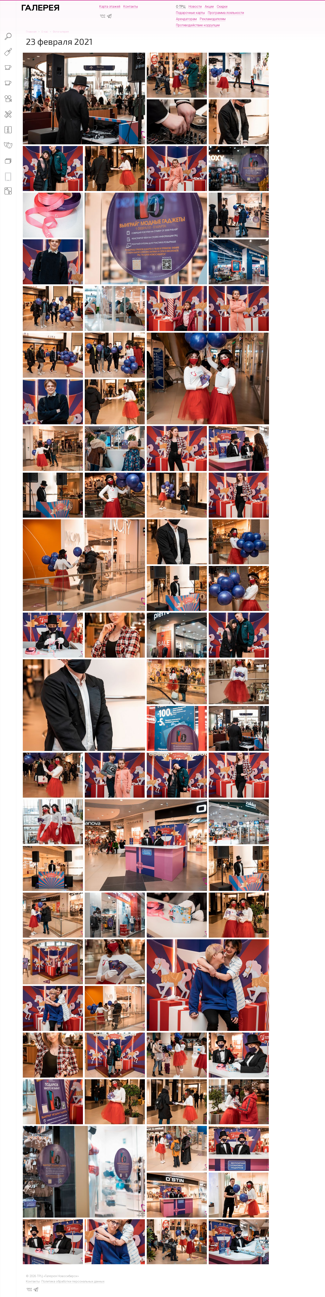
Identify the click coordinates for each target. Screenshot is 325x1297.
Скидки (222, 7)
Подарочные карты (190, 13)
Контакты (130, 7)
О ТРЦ (181, 7)
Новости (195, 7)
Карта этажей (109, 7)
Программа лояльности (226, 13)
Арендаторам (186, 19)
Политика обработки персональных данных (72, 1281)
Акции (209, 7)
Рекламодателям (213, 19)
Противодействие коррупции (198, 25)
